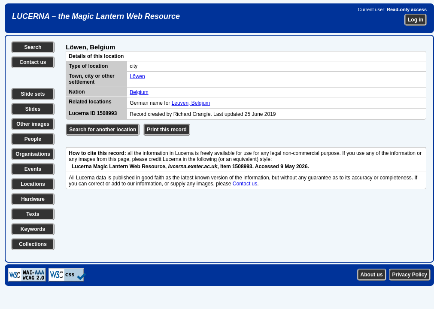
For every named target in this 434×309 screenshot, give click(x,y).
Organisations (32, 154)
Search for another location (102, 130)
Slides (32, 109)
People (32, 139)
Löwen (137, 76)
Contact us (32, 62)
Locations (33, 184)
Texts (32, 214)
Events (32, 169)
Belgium (139, 92)
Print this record (167, 130)
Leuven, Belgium (191, 103)
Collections (33, 244)
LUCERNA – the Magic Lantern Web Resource (96, 16)
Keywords (33, 229)
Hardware (33, 199)
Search (32, 47)
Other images (32, 124)
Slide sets (33, 94)
